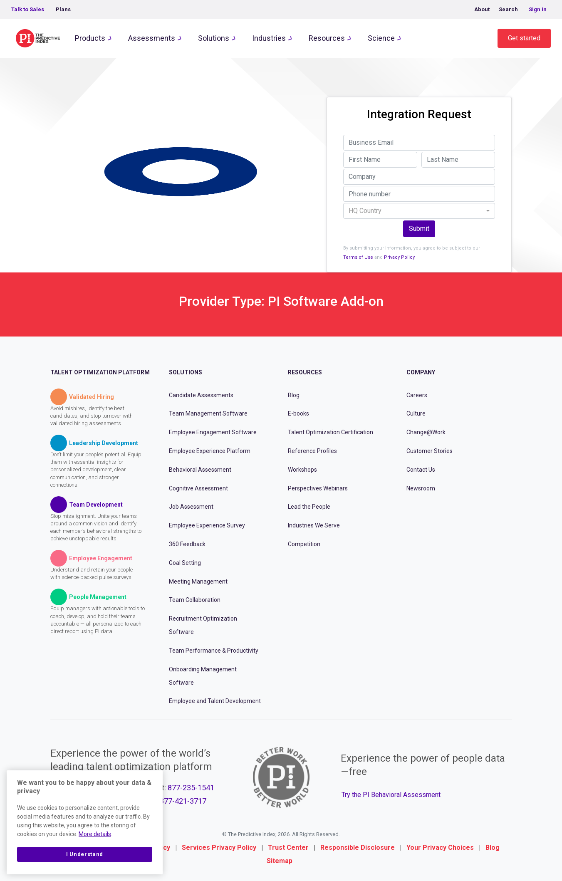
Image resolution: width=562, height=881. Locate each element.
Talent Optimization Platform (100, 372)
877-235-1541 (191, 787)
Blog (294, 395)
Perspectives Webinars (318, 488)
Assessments (151, 38)
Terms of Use (358, 257)
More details (95, 834)
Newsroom (420, 488)
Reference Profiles (312, 451)
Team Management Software (208, 413)
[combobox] (419, 211)
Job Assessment (191, 506)
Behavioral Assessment (200, 469)
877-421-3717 (183, 801)
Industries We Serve (314, 525)
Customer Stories (429, 451)
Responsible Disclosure (357, 847)
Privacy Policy (399, 257)
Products (90, 38)
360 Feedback (187, 544)
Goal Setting (185, 562)
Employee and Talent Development (215, 701)
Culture (416, 413)
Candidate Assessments (201, 395)
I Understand (84, 854)
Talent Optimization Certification (330, 432)
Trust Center (288, 847)
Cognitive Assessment (198, 488)
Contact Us (420, 469)
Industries (269, 38)
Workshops (302, 469)
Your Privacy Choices (440, 847)
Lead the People (309, 506)
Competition (304, 544)
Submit (419, 229)
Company (420, 372)
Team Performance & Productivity (213, 650)
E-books (298, 413)
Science (381, 38)
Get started (524, 38)
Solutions (213, 38)
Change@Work (426, 432)
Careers (416, 395)
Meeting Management (198, 581)
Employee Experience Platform (209, 451)
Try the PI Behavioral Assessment (391, 795)
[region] (85, 822)
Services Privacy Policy (219, 847)
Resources (327, 38)
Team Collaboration (194, 599)
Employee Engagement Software (213, 432)
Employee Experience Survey (207, 525)
